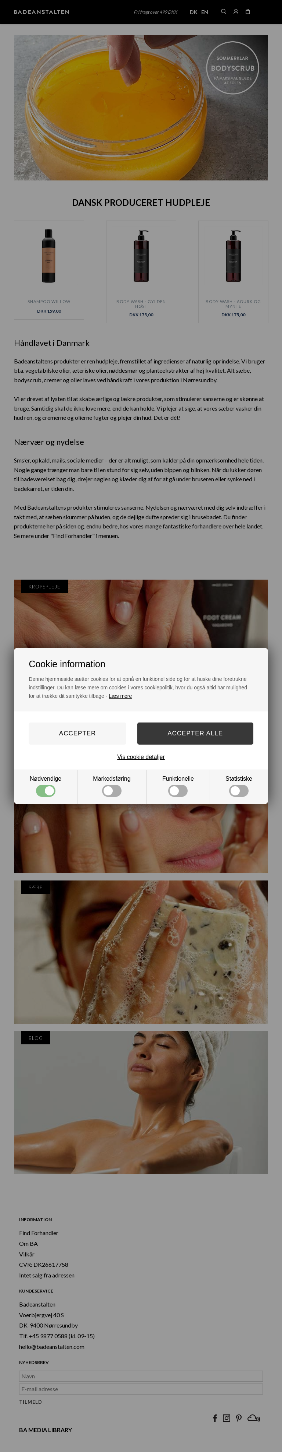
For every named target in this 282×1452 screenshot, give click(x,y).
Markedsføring (111, 786)
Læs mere (120, 696)
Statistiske (238, 786)
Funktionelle (178, 786)
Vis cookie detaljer (141, 757)
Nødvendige (45, 786)
